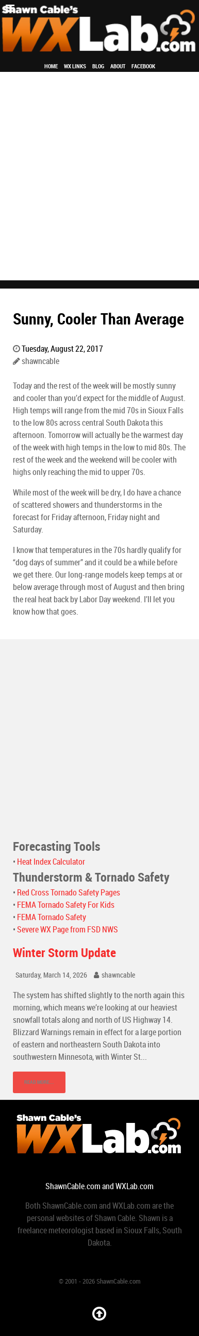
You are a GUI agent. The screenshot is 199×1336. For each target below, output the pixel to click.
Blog (98, 66)
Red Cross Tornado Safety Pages (68, 893)
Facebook (143, 66)
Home (51, 66)
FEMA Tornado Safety (51, 917)
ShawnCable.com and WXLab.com (99, 1186)
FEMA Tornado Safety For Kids (65, 905)
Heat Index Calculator (51, 862)
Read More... (39, 1082)
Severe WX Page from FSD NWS (67, 929)
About (117, 66)
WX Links (75, 66)
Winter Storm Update (64, 952)
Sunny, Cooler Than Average (98, 319)
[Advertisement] (99, 176)
